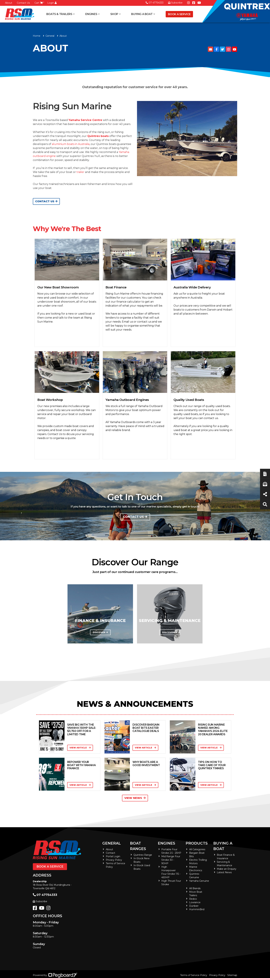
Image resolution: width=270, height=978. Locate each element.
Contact (110, 852)
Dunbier (193, 905)
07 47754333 (155, 2)
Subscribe (40, 901)
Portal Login (113, 856)
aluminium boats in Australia (71, 144)
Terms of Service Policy (193, 975)
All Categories (197, 849)
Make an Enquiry (226, 868)
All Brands (194, 888)
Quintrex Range (143, 854)
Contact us (135, 516)
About (8, 2)
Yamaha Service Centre (85, 120)
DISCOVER (100, 632)
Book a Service (179, 14)
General (111, 843)
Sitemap (232, 975)
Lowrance (194, 902)
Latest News (224, 872)
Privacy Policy (114, 859)
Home (36, 35)
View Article (80, 747)
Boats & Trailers (59, 14)
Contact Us (23, 2)
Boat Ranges (138, 846)
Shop (114, 14)
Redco (193, 898)
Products (197, 843)
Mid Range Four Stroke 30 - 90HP (170, 860)
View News (135, 798)
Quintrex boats (98, 136)
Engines (91, 14)
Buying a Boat (141, 14)
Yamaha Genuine (199, 880)
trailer (80, 172)
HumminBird (196, 909)
